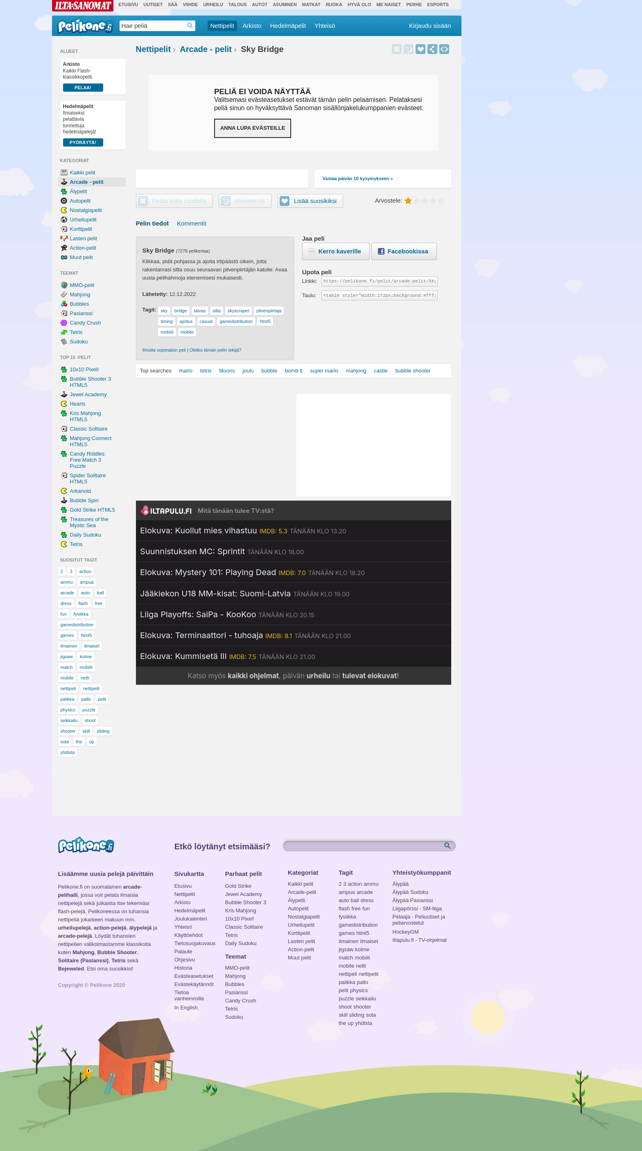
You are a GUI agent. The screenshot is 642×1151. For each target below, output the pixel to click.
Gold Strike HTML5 (92, 510)
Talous (237, 4)
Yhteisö (324, 25)
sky (163, 310)
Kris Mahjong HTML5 (85, 416)
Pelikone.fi (85, 25)
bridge (180, 310)
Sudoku (79, 342)
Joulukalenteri (190, 919)
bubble (269, 371)
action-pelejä (110, 928)
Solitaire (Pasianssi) (83, 960)
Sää (172, 4)
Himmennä (409, 49)
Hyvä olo (359, 4)
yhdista (68, 752)
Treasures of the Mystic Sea (89, 522)
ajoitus (186, 321)
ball (100, 592)
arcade (68, 592)
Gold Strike (238, 886)
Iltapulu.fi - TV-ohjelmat (420, 940)
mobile (67, 677)
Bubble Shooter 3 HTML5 (90, 382)
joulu (247, 371)
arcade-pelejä (75, 936)
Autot (259, 4)
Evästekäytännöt (193, 984)
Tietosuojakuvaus (193, 943)
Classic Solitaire (89, 429)
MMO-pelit (82, 285)
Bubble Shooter (117, 952)
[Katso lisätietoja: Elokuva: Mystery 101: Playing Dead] (252, 572)
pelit (102, 699)
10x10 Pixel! (84, 369)
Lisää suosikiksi (420, 49)
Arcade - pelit (87, 182)
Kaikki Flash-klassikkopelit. (83, 76)
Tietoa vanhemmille (189, 993)
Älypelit (78, 191)
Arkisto (252, 25)
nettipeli (68, 688)
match (67, 667)
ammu (67, 582)
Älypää (401, 884)
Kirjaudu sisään (430, 25)
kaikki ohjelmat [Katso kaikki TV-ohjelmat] (253, 676)
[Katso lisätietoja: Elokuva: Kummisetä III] (227, 656)
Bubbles (79, 304)
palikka (68, 699)
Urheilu (213, 4)
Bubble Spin (84, 500)
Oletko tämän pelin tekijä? (216, 350)
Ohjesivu (184, 960)
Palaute (183, 951)
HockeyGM (406, 932)
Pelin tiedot (152, 223)
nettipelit (91, 688)
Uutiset (153, 4)
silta (216, 310)
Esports (438, 4)
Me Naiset (388, 4)
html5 (86, 635)
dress (66, 603)
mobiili (85, 667)
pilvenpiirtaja (268, 310)
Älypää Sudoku (410, 892)
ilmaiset (91, 645)
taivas (200, 310)
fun (64, 614)
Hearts (78, 404)
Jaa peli (432, 49)
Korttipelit (81, 229)
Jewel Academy (88, 394)
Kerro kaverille (340, 251)
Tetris (76, 332)
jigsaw (67, 656)
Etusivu (128, 4)
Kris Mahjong (240, 910)
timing (166, 321)
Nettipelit (222, 25)
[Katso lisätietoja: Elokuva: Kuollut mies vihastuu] (243, 530)
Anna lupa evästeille (252, 128)
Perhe (414, 4)
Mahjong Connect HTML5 (91, 441)
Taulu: (309, 295)
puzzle (88, 709)
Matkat (311, 4)
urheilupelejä (74, 928)
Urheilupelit (83, 220)
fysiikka (81, 614)
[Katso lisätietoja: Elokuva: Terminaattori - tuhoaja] (245, 635)
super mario (324, 371)
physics (68, 709)
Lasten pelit (83, 238)
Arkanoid (80, 491)
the (79, 741)
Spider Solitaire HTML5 (88, 478)
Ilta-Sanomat (82, 5)
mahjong (356, 371)
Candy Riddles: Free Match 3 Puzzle (88, 460)
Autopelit (80, 201)
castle (381, 371)
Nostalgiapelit (86, 210)
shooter (68, 731)
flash (83, 603)
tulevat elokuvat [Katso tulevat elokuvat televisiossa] (369, 676)
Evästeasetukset (193, 976)
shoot (90, 720)
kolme (86, 656)
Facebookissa (408, 251)
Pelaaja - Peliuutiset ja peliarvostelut (419, 918)
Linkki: (309, 281)
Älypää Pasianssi (413, 900)
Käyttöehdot (188, 935)
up (91, 741)
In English (186, 1007)
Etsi (448, 846)
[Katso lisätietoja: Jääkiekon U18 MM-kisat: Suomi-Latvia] (245, 593)
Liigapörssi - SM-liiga (417, 908)
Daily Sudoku (86, 535)
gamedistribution (77, 624)
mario (185, 371)
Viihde (190, 4)
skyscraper (238, 310)
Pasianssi (81, 313)
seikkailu (69, 720)
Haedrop (190, 26)
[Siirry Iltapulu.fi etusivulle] (293, 510)
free (99, 603)
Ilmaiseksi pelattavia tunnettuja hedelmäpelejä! (83, 125)
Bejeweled (71, 969)
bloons (227, 371)
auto (85, 592)
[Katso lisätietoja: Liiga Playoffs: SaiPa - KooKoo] (227, 614)
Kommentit (191, 223)
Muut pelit (81, 257)
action (85, 571)
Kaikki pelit (82, 172)
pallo (86, 699)
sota (65, 741)
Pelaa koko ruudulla (179, 200)
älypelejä (140, 928)
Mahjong (80, 294)
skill (86, 731)
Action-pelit (83, 248)
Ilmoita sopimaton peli (164, 350)
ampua (87, 582)
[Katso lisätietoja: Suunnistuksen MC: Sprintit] (222, 551)
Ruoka (334, 4)
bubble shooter (413, 371)
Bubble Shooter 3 (245, 902)
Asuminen (285, 4)
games (67, 635)
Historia (183, 968)
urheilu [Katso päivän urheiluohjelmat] (318, 676)
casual (206, 321)
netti (85, 677)
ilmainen (69, 645)
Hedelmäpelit (288, 25)
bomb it (294, 371)
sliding (103, 731)
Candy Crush (85, 323)
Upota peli (444, 49)
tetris (206, 371)
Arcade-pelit (302, 892)
